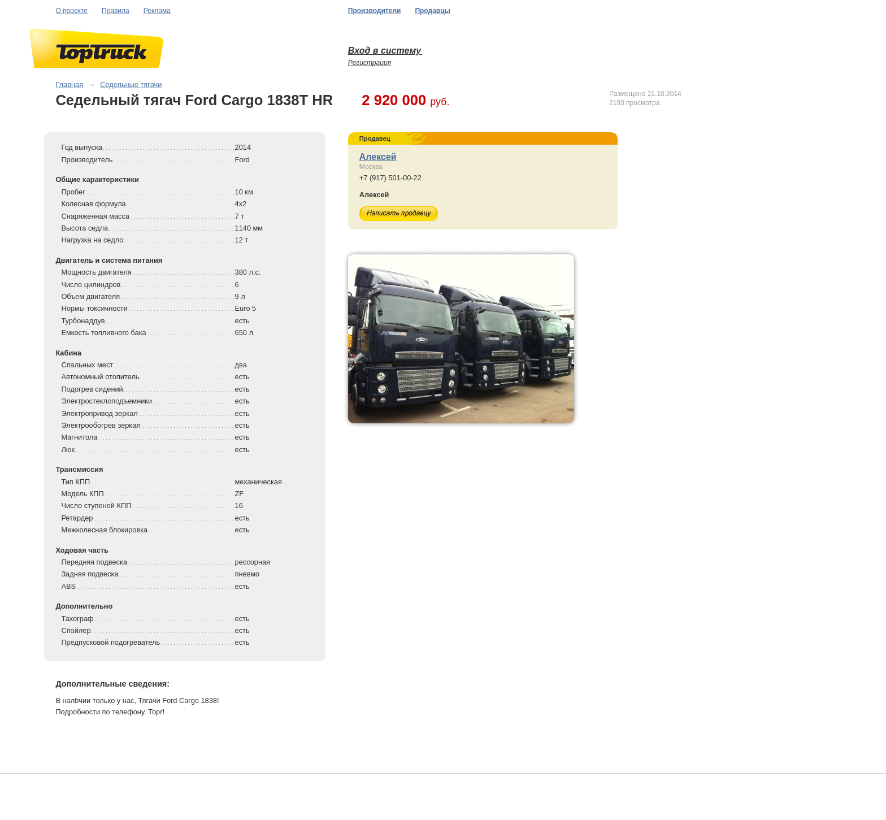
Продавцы (432, 11)
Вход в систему (385, 50)
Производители (374, 11)
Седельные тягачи (131, 84)
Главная (69, 84)
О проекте (71, 11)
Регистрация (369, 63)
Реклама (157, 11)
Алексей (378, 157)
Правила (115, 11)
